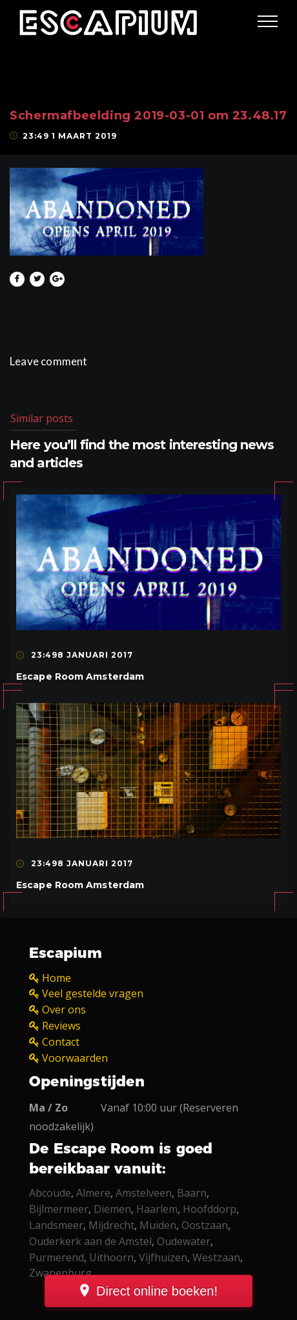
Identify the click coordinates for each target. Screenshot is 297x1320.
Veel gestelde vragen (92, 993)
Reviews (61, 1026)
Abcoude (50, 1193)
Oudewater (183, 1241)
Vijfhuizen (163, 1257)
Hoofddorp (209, 1209)
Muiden (157, 1225)
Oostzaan (204, 1225)
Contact (60, 1042)
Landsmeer (56, 1225)
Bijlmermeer (58, 1209)
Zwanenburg (60, 1273)
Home (56, 978)
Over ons (64, 1009)
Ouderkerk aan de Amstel (90, 1241)
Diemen (112, 1209)
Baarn (192, 1193)
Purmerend (56, 1257)
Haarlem (157, 1209)
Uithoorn (111, 1257)
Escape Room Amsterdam (80, 676)
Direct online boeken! (157, 1291)
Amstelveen (144, 1193)
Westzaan (216, 1257)
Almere (93, 1193)
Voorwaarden (75, 1058)
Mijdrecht (111, 1225)
